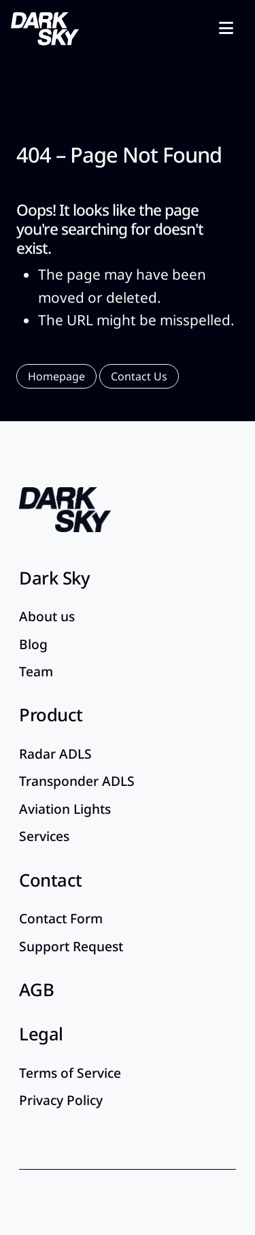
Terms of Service (70, 1073)
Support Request (71, 946)
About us (47, 616)
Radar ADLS (55, 753)
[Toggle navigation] (226, 27)
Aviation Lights (65, 809)
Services (44, 836)
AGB (36, 990)
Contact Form (61, 918)
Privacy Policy (61, 1100)
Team (36, 671)
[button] (56, 376)
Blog (33, 644)
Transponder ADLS (77, 781)
